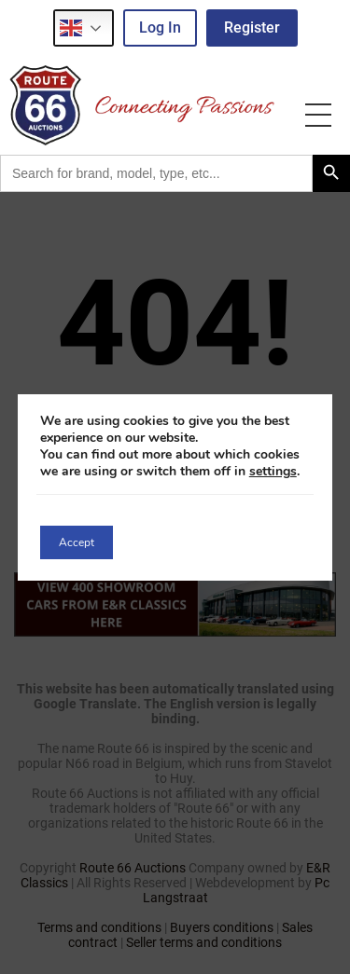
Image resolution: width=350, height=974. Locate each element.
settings (273, 471)
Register (252, 27)
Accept (76, 542)
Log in (160, 27)
